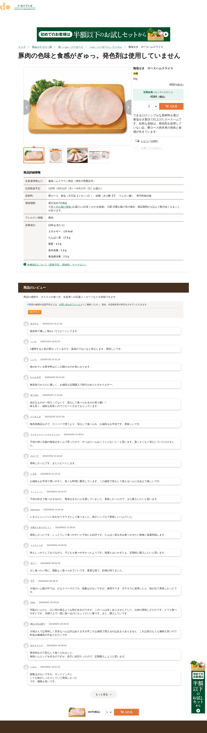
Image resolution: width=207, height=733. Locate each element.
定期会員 (148, 92)
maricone (35, 509)
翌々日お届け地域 (61, 206)
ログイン (35, 312)
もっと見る (103, 694)
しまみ (33, 474)
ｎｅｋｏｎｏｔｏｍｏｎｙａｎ (45, 434)
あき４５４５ (36, 645)
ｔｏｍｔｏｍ (36, 545)
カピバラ (34, 456)
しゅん (33, 667)
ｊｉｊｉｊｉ (36, 491)
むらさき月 (35, 377)
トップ (22, 46)
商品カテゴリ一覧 (42, 46)
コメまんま (35, 416)
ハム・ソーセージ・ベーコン (106, 46)
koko (32, 602)
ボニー (33, 563)
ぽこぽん (34, 395)
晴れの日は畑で (37, 624)
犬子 (32, 581)
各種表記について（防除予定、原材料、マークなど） (57, 264)
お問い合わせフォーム (69, 304)
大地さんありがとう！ (41, 527)
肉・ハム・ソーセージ (70, 46)
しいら (33, 341)
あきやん (34, 324)
